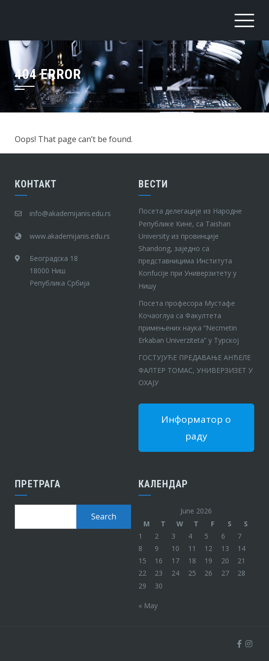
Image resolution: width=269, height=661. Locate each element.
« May (148, 605)
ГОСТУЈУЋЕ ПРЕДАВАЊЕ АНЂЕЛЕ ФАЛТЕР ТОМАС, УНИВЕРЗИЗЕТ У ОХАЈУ (195, 370)
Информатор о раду (196, 427)
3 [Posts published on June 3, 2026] (173, 536)
